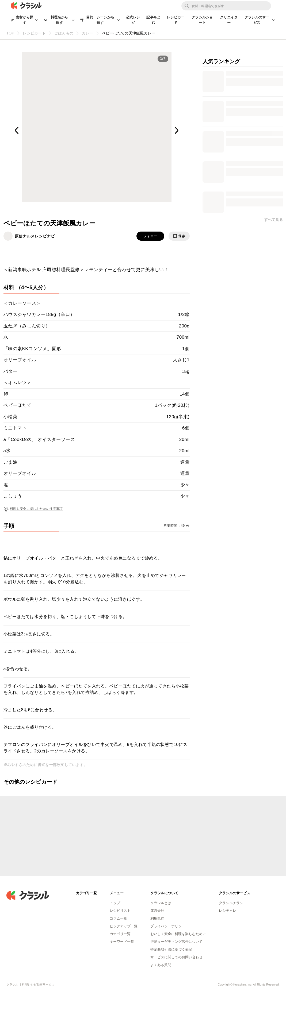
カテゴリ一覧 (120, 934)
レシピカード (175, 20)
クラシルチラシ (231, 903)
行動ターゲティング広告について (176, 942)
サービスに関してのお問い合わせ (176, 957)
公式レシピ (133, 20)
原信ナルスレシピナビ (35, 236)
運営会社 (157, 911)
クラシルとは (160, 903)
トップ (115, 903)
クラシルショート (202, 20)
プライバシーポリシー (167, 926)
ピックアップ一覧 (124, 926)
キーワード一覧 (122, 942)
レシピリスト (120, 911)
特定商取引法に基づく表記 (171, 949)
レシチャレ (227, 911)
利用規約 (157, 918)
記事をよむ (153, 20)
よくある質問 (160, 965)
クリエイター (229, 20)
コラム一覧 (118, 918)
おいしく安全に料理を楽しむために (178, 934)
